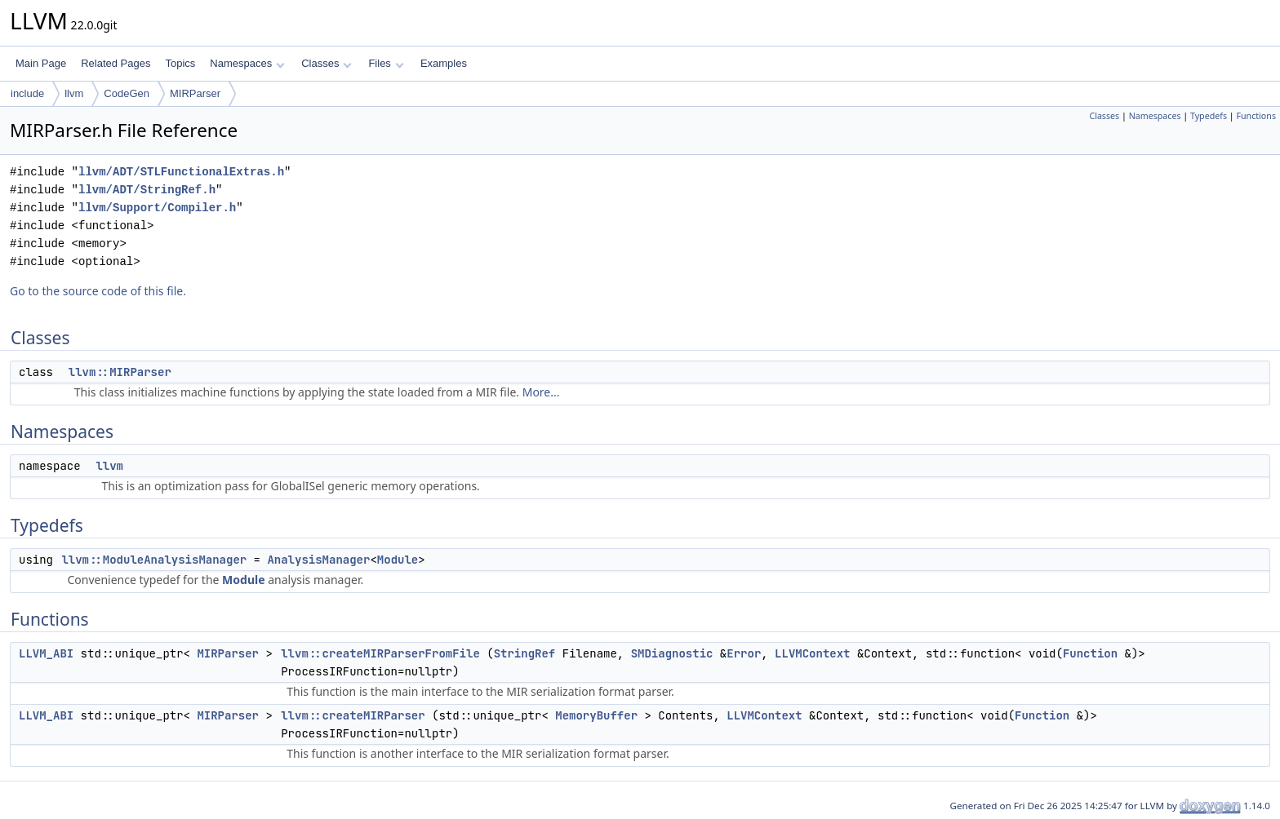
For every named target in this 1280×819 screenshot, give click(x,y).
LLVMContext (812, 653)
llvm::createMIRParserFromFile (380, 653)
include (27, 93)
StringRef (525, 653)
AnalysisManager (318, 559)
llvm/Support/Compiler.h (157, 207)
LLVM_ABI (46, 653)
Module (397, 559)
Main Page (41, 63)
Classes (326, 63)
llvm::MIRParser (120, 372)
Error (744, 653)
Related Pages (115, 63)
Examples (443, 63)
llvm (73, 93)
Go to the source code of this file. (98, 291)
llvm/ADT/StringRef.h (147, 189)
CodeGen (126, 93)
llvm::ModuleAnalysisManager (154, 559)
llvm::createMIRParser (352, 715)
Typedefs (1208, 116)
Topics (180, 63)
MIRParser (195, 93)
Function (1090, 653)
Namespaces (247, 63)
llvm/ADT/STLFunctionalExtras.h (181, 171)
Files (385, 63)
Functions (1256, 116)
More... (541, 392)
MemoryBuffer (596, 715)
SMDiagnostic (672, 653)
